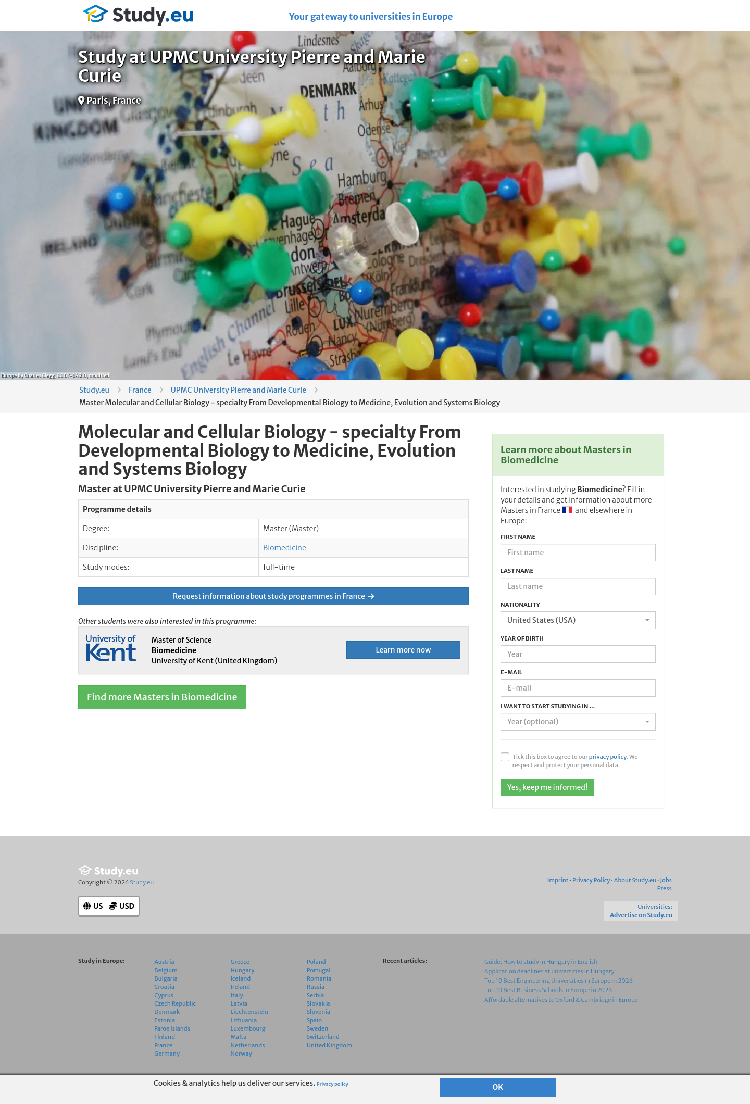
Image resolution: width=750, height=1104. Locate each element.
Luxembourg (248, 1034)
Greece (240, 967)
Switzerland (323, 1042)
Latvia (239, 1009)
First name (518, 537)
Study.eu (94, 390)
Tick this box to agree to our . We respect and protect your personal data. (575, 761)
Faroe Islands (172, 1034)
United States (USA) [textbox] (541, 620)
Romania (319, 984)
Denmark (167, 1017)
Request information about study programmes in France (273, 596)
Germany (167, 1059)
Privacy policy (332, 1084)
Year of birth (522, 638)
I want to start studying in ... (548, 706)
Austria (164, 967)
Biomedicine (284, 548)
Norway (241, 1059)
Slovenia (318, 1017)
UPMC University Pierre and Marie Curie (238, 390)
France (140, 390)
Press (664, 894)
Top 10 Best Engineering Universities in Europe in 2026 (558, 986)
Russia (316, 992)
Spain (314, 1026)
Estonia (164, 1026)
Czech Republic (175, 1009)
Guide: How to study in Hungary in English (541, 967)
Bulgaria (166, 984)
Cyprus (163, 1001)
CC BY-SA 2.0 (71, 375)
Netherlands (248, 1051)
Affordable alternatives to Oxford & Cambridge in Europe (561, 1005)
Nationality (520, 604)
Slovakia (318, 1009)
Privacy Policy (591, 886)
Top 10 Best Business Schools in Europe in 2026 (548, 996)
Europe (9, 375)
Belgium (166, 976)
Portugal (319, 976)
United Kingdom (329, 1051)
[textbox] (575, 722)
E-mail (511, 672)
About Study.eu (635, 886)
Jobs (666, 886)
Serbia (315, 1001)
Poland (316, 967)
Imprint (558, 886)
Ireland (241, 992)
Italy (237, 1001)
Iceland (241, 984)
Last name (517, 570)
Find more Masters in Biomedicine (162, 697)
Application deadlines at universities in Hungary (549, 977)
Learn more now (403, 650)
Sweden (318, 1034)
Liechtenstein (250, 1017)
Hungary (243, 976)
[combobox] (578, 620)
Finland (164, 1042)
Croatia (164, 992)
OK (498, 1087)
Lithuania (244, 1026)
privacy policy (608, 756)
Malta (239, 1042)
